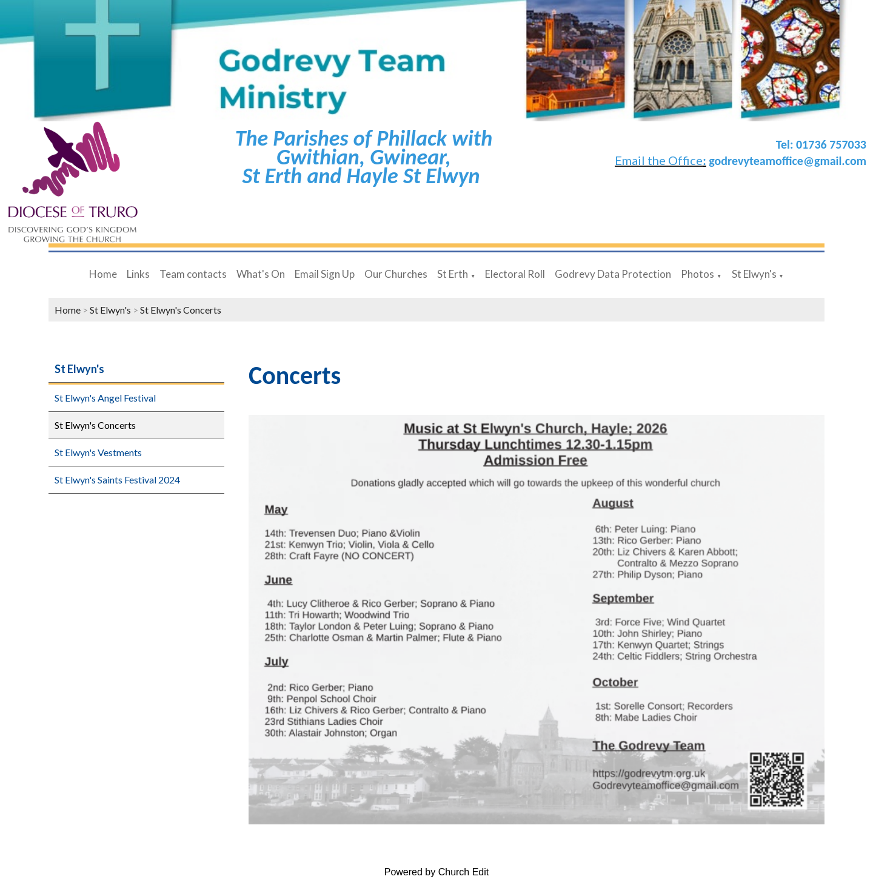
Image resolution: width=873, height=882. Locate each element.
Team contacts (193, 274)
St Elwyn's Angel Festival (105, 397)
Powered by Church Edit (436, 872)
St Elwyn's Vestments (98, 452)
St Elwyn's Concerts (180, 309)
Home (103, 274)
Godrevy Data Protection (613, 274)
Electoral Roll (515, 274)
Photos (697, 274)
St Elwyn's (754, 274)
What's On (260, 274)
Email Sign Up (325, 274)
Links (138, 274)
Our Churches (395, 274)
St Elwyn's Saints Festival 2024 (117, 479)
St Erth (452, 274)
